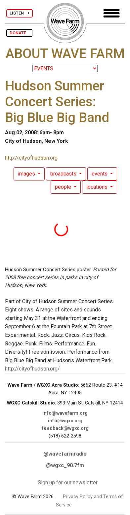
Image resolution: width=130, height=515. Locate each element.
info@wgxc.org (65, 421)
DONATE (19, 32)
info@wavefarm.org (65, 413)
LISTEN (19, 13)
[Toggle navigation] (111, 13)
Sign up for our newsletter (68, 482)
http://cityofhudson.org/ (32, 369)
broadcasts (64, 174)
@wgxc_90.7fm (65, 465)
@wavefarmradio (65, 454)
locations (97, 187)
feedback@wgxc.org (65, 428)
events (100, 174)
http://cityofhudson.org (31, 158)
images (27, 174)
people (63, 187)
